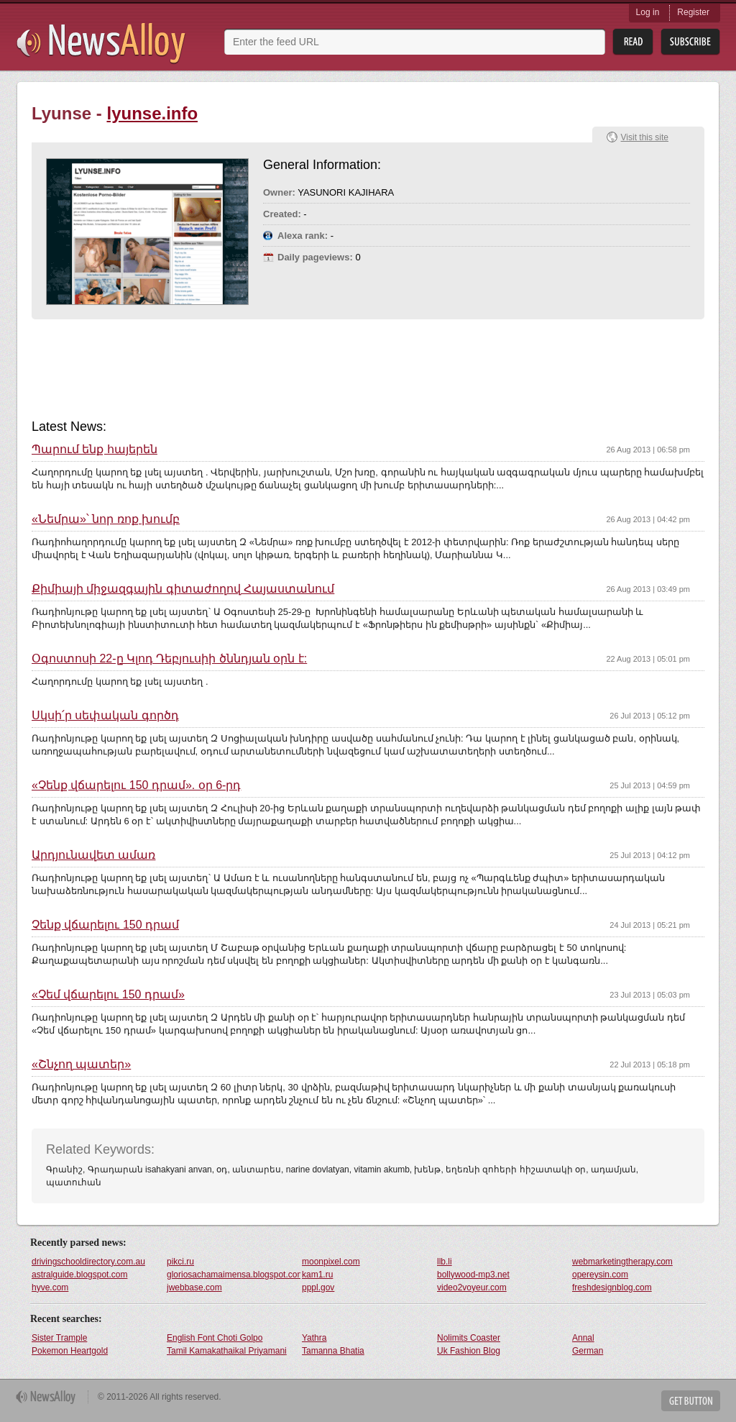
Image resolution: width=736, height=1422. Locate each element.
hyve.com (50, 1287)
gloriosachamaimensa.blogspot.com (233, 1275)
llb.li (444, 1262)
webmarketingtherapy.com (622, 1262)
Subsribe (690, 42)
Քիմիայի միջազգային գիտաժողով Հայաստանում (183, 589)
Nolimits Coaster (468, 1338)
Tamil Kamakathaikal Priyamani (227, 1351)
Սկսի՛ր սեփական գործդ (105, 715)
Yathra (314, 1338)
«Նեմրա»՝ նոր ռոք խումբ (106, 519)
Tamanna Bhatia (333, 1351)
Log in (648, 12)
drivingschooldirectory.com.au (88, 1262)
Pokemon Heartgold (70, 1351)
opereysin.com (600, 1275)
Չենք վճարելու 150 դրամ (105, 925)
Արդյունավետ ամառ (93, 855)
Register (693, 12)
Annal (583, 1338)
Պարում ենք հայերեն (94, 449)
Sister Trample (59, 1338)
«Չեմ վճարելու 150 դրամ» (108, 995)
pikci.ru (180, 1262)
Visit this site (644, 137)
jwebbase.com (194, 1287)
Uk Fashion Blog (468, 1351)
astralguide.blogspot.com (79, 1275)
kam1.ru (317, 1275)
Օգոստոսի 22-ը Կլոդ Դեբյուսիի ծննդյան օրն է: (169, 659)
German (587, 1351)
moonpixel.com (331, 1262)
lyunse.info (152, 113)
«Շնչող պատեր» (81, 1064)
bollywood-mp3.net (473, 1275)
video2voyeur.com (472, 1287)
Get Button (690, 1400)
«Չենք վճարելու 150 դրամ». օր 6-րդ (136, 785)
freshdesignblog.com (612, 1287)
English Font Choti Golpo (214, 1338)
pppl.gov (318, 1287)
